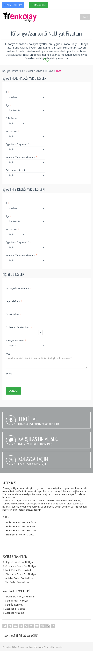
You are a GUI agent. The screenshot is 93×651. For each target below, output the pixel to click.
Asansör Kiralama (13, 612)
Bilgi (8, 353)
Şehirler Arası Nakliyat (15, 600)
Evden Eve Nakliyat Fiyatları (20, 526)
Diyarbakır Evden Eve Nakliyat (19, 574)
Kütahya (49, 71)
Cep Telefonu (14, 301)
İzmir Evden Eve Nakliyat (16, 570)
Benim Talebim (13, 4)
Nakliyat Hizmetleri (11, 71)
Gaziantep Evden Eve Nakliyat (19, 566)
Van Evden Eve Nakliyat (16, 582)
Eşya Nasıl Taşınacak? (18, 144)
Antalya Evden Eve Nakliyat (18, 578)
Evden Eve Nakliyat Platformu (21, 522)
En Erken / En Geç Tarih (19, 327)
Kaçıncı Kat (12, 131)
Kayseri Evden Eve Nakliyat (18, 562)
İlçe (8, 105)
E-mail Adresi (13, 314)
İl (7, 92)
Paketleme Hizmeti (17, 170)
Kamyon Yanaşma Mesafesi (21, 157)
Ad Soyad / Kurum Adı (18, 288)
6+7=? (9, 373)
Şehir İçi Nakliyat (12, 604)
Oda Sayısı (12, 118)
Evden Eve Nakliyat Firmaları (21, 530)
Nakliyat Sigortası (16, 340)
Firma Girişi (39, 4)
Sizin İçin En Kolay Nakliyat (20, 534)
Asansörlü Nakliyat (33, 71)
